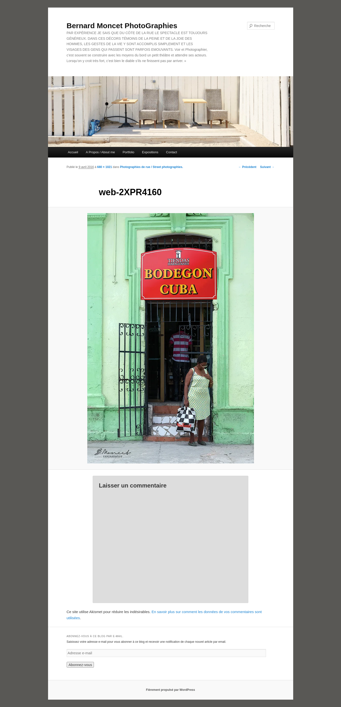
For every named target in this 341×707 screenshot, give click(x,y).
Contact (171, 152)
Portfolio (128, 152)
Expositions (150, 152)
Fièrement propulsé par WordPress (170, 690)
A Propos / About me (100, 152)
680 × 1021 (104, 167)
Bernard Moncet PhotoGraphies (122, 26)
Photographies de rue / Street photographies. (151, 167)
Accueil (73, 152)
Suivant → (267, 167)
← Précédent (247, 167)
